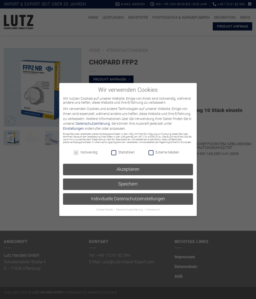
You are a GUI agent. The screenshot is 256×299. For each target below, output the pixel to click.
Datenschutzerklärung (93, 124)
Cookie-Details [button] (105, 209)
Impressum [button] (153, 209)
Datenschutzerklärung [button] (130, 209)
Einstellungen (73, 128)
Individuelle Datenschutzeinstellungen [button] (128, 198)
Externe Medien (163, 152)
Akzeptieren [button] (128, 169)
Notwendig (86, 152)
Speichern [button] (128, 184)
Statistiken (123, 152)
